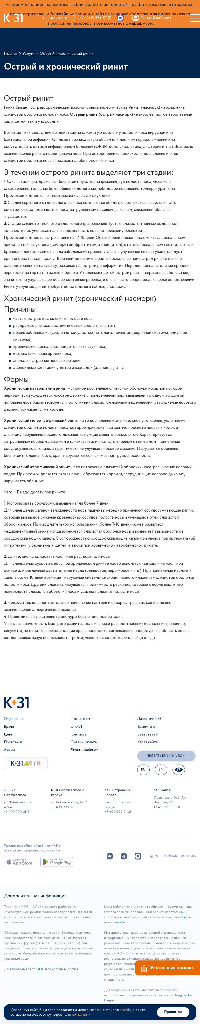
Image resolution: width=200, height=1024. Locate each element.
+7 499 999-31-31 (17, 811)
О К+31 (76, 726)
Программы (13, 742)
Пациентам (80, 718)
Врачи (9, 726)
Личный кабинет (84, 750)
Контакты (79, 734)
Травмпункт (147, 726)
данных (84, 1014)
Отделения (13, 718)
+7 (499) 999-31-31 (96, 17)
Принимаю (173, 1012)
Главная (10, 54)
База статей (147, 734)
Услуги (28, 54)
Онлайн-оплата (84, 742)
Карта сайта (147, 742)
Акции (9, 750)
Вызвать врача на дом (166, 756)
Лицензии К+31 (150, 718)
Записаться (58, 18)
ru (143, 769)
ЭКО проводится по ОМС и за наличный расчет (41, 969)
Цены (8, 734)
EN (161, 769)
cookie (125, 1010)
